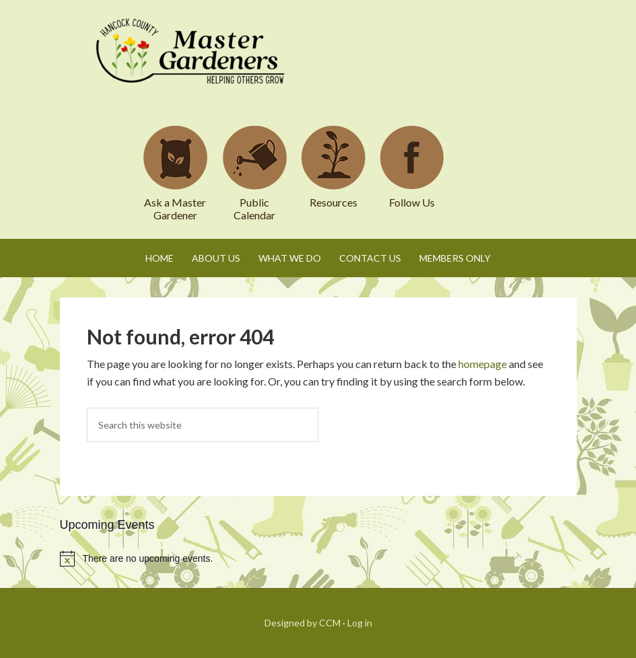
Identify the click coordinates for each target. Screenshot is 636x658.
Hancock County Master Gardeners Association (192, 63)
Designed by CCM (302, 622)
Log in (359, 622)
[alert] (318, 558)
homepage (482, 363)
